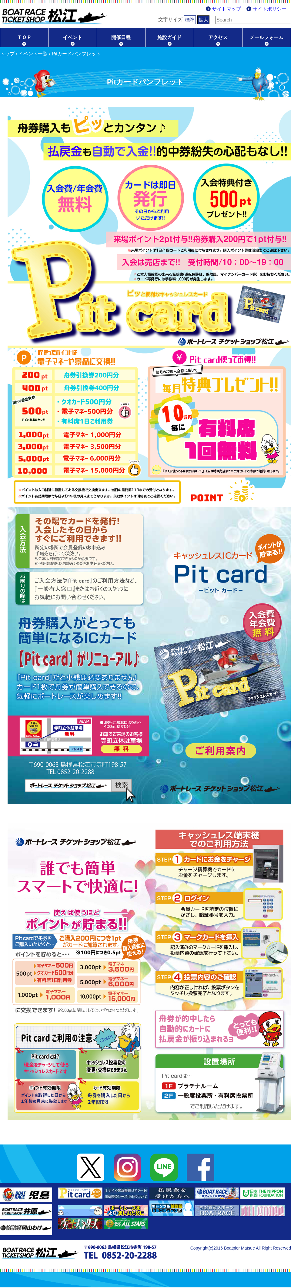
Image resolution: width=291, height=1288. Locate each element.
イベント (72, 37)
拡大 (194, 19)
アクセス (218, 37)
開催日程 (121, 37)
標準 (180, 19)
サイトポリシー (269, 9)
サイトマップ (226, 9)
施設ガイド (169, 37)
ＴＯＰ (24, 37)
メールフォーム (266, 37)
